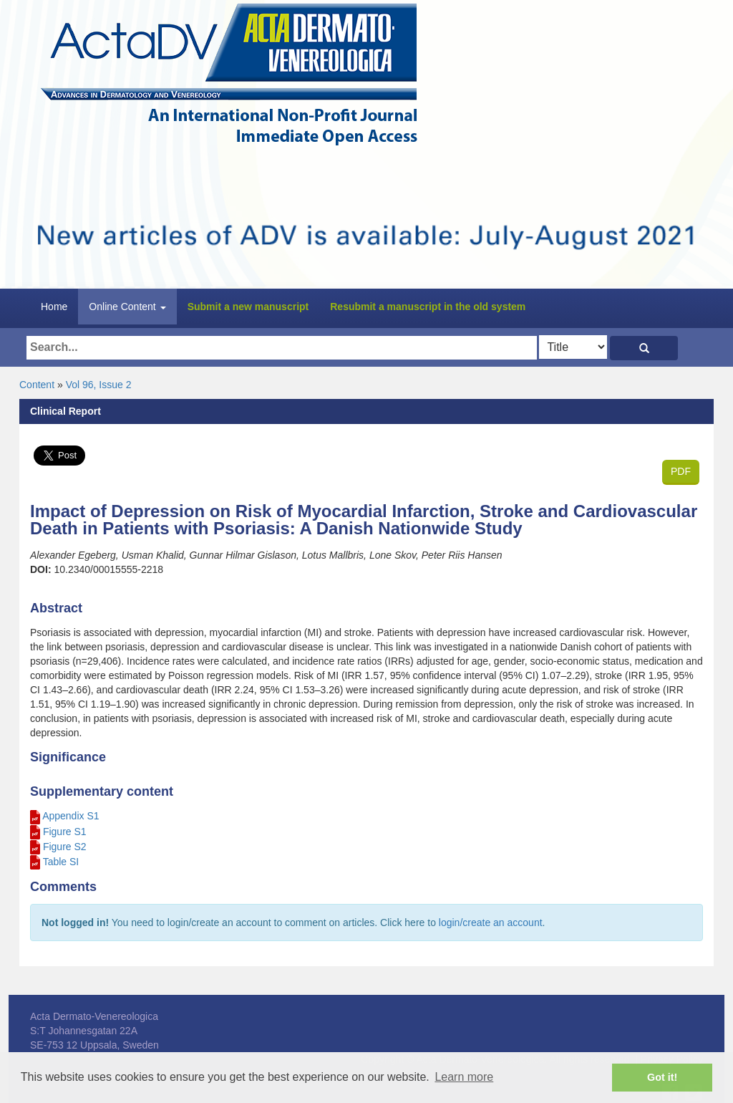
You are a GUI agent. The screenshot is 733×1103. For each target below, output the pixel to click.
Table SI (61, 861)
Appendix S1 (70, 816)
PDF (681, 471)
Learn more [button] (464, 1077)
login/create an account (491, 922)
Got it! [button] (662, 1077)
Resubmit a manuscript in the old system (427, 306)
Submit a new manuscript (248, 306)
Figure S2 (65, 846)
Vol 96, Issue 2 (99, 384)
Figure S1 (65, 831)
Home (54, 306)
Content (36, 384)
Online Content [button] (127, 306)
